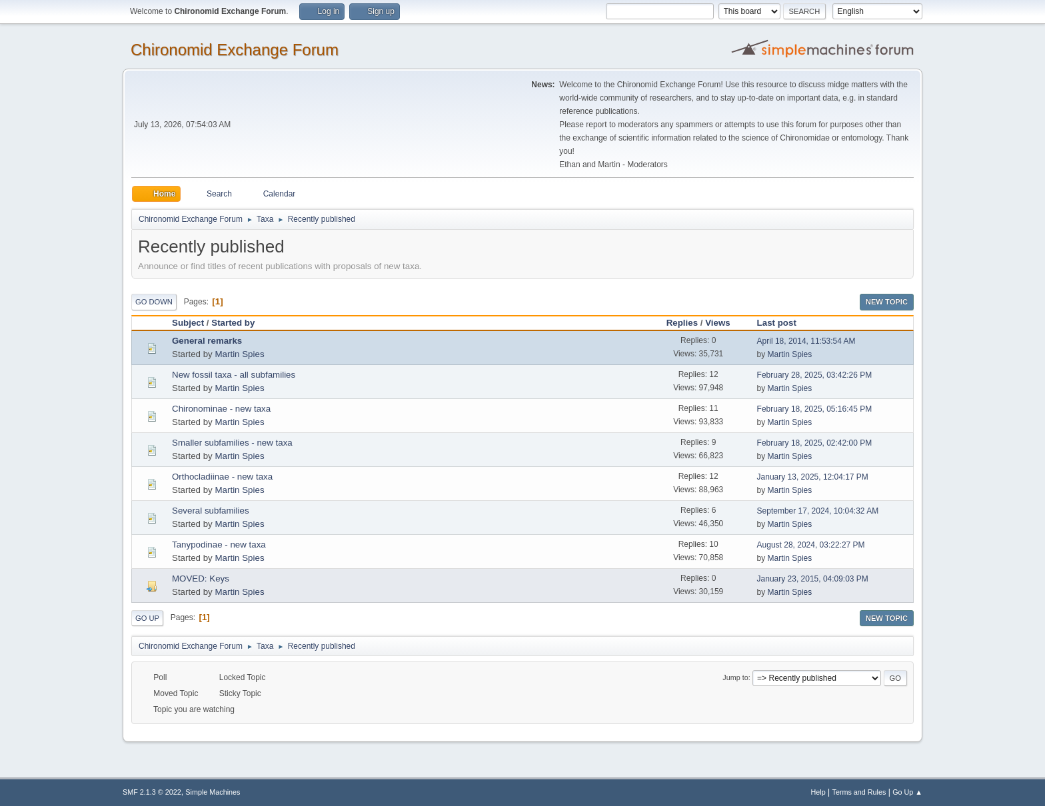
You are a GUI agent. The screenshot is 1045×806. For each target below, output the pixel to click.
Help (818, 792)
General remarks (207, 341)
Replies (682, 323)
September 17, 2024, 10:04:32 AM (818, 511)
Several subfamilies (210, 511)
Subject (188, 323)
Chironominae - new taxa (221, 409)
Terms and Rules (859, 792)
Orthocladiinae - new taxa (222, 477)
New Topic (887, 302)
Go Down (154, 302)
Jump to (735, 677)
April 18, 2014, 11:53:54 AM (806, 341)
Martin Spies (239, 354)
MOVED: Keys (200, 579)
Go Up (147, 618)
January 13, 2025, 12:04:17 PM (812, 477)
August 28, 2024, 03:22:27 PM (811, 545)
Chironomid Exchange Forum (235, 50)
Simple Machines (212, 792)
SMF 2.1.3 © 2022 (152, 792)
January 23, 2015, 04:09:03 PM (812, 579)
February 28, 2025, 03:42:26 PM (814, 375)
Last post (782, 323)
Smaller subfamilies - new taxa (232, 443)
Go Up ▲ (907, 792)
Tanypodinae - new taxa (219, 545)
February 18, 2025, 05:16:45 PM (814, 409)
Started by (233, 323)
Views (717, 323)
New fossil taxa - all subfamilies (233, 375)
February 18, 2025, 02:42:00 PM (814, 443)
